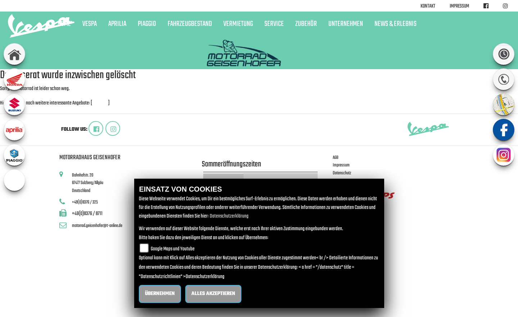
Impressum (459, 6)
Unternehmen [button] (345, 24)
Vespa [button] (89, 24)
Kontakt (428, 6)
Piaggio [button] (147, 24)
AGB (335, 157)
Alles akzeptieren (213, 294)
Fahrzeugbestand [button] (190, 24)
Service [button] (274, 24)
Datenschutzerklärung (229, 216)
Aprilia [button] (117, 24)
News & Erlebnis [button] (395, 24)
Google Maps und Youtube (173, 249)
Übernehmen (160, 294)
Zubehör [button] (306, 24)
